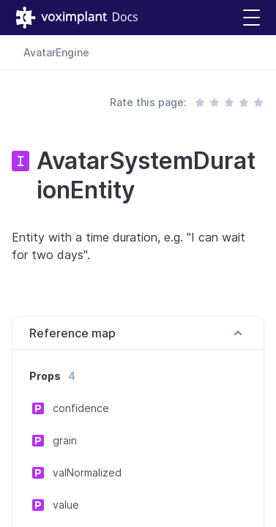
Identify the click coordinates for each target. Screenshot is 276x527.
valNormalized (87, 472)
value (66, 504)
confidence (81, 408)
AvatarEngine (56, 52)
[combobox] (244, 52)
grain (65, 440)
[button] (251, 18)
